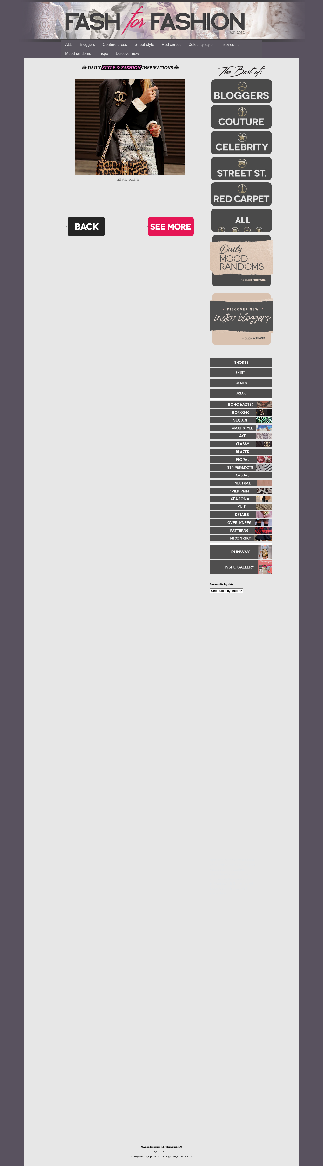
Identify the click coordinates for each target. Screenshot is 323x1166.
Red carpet (171, 44)
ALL (68, 44)
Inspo (103, 53)
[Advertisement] (239, 649)
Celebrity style (200, 44)
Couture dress (115, 44)
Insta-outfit (229, 44)
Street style (144, 44)
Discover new (127, 53)
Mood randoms (78, 53)
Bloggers (87, 44)
